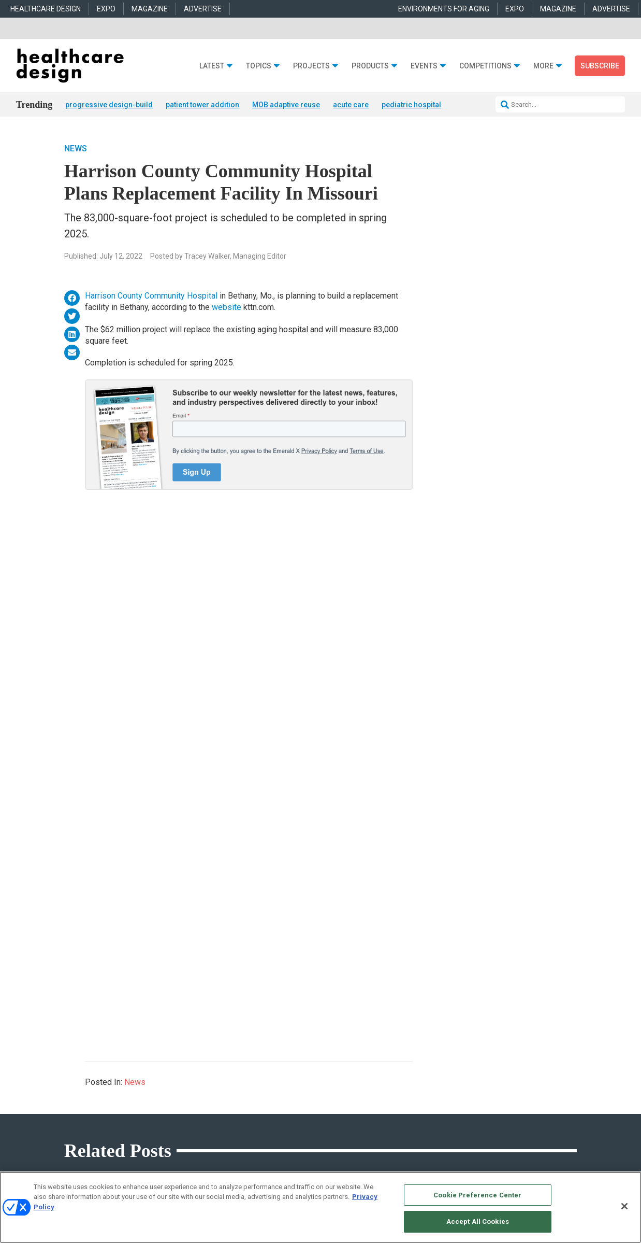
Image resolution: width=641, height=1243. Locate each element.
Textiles (330, 1120)
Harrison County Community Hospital (151, 296)
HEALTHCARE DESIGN (45, 8)
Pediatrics (201, 1120)
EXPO (106, 8)
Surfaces (332, 1107)
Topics (258, 66)
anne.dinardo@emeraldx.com (492, 1084)
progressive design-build (109, 105)
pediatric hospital (411, 105)
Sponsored (69, 1094)
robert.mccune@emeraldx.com (494, 1117)
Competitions (485, 66)
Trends (65, 1081)
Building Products (345, 1068)
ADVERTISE (203, 8)
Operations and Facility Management (238, 1107)
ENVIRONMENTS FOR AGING (443, 8)
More (543, 66)
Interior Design (207, 1094)
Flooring (331, 1081)
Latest (211, 66)
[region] (320, 1207)
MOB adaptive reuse (286, 105)
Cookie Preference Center (477, 1195)
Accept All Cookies (477, 1221)
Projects (311, 66)
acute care (351, 105)
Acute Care (202, 1055)
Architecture (204, 1068)
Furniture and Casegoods (354, 1094)
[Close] (624, 1206)
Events (424, 66)
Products (370, 66)
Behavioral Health (211, 1081)
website (226, 307)
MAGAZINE (150, 8)
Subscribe (599, 66)
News (75, 148)
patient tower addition (202, 105)
